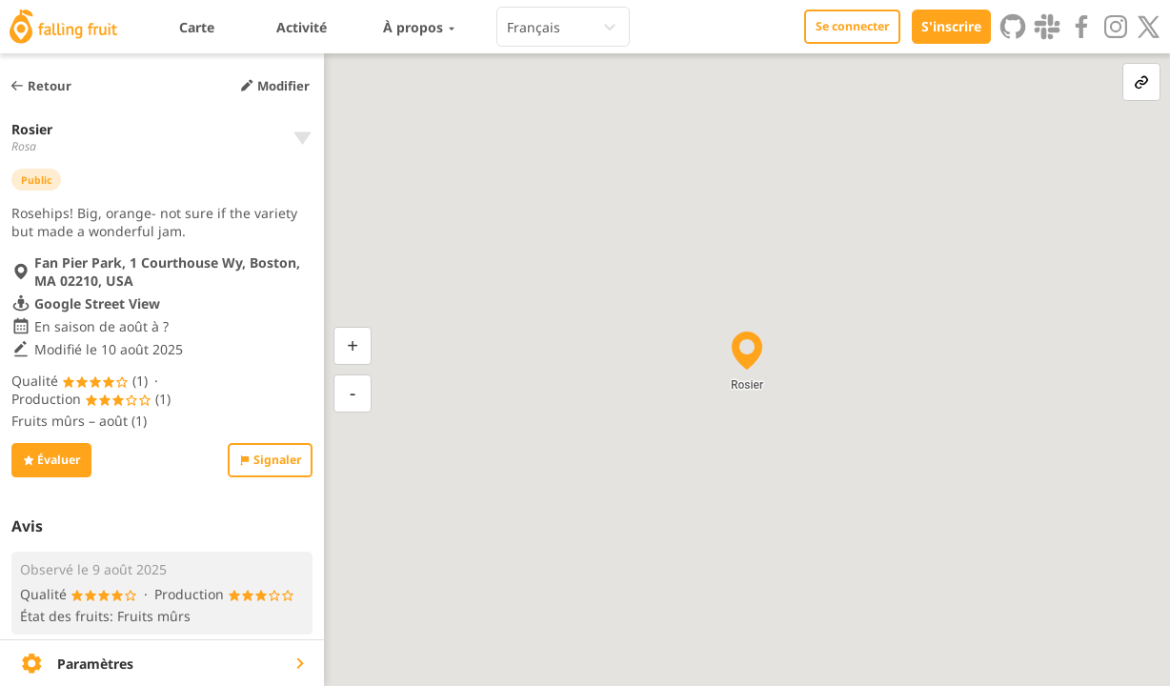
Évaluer (51, 460)
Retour (40, 85)
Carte (196, 27)
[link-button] (1141, 82)
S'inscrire (951, 26)
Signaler (270, 460)
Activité (301, 27)
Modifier (274, 85)
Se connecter (852, 26)
